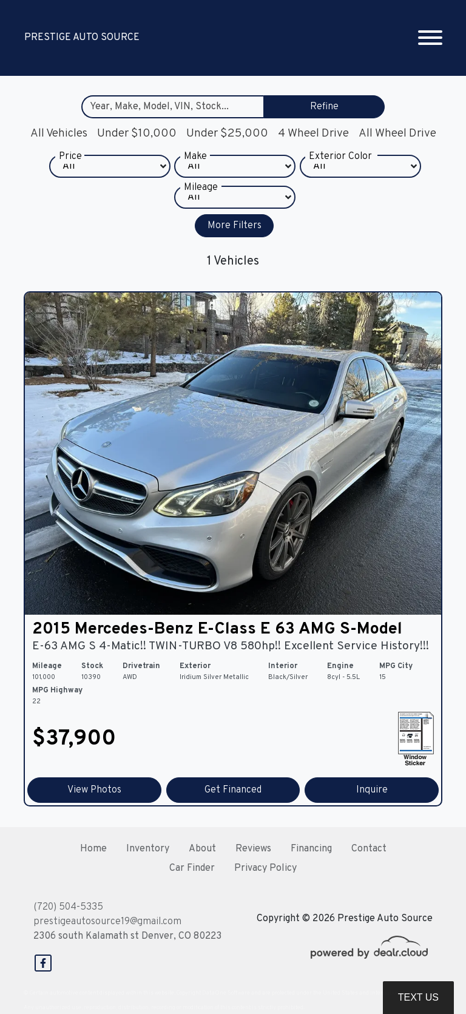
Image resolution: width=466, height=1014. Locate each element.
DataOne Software (226, 993)
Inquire (372, 790)
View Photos (94, 790)
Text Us (418, 997)
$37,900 (74, 739)
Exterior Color (340, 168)
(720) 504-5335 (68, 907)
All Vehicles (58, 133)
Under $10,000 (137, 133)
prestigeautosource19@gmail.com (107, 922)
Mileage (201, 199)
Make (195, 168)
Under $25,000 (227, 133)
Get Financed (233, 790)
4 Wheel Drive (313, 133)
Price (70, 168)
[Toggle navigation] (430, 38)
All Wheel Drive (397, 133)
